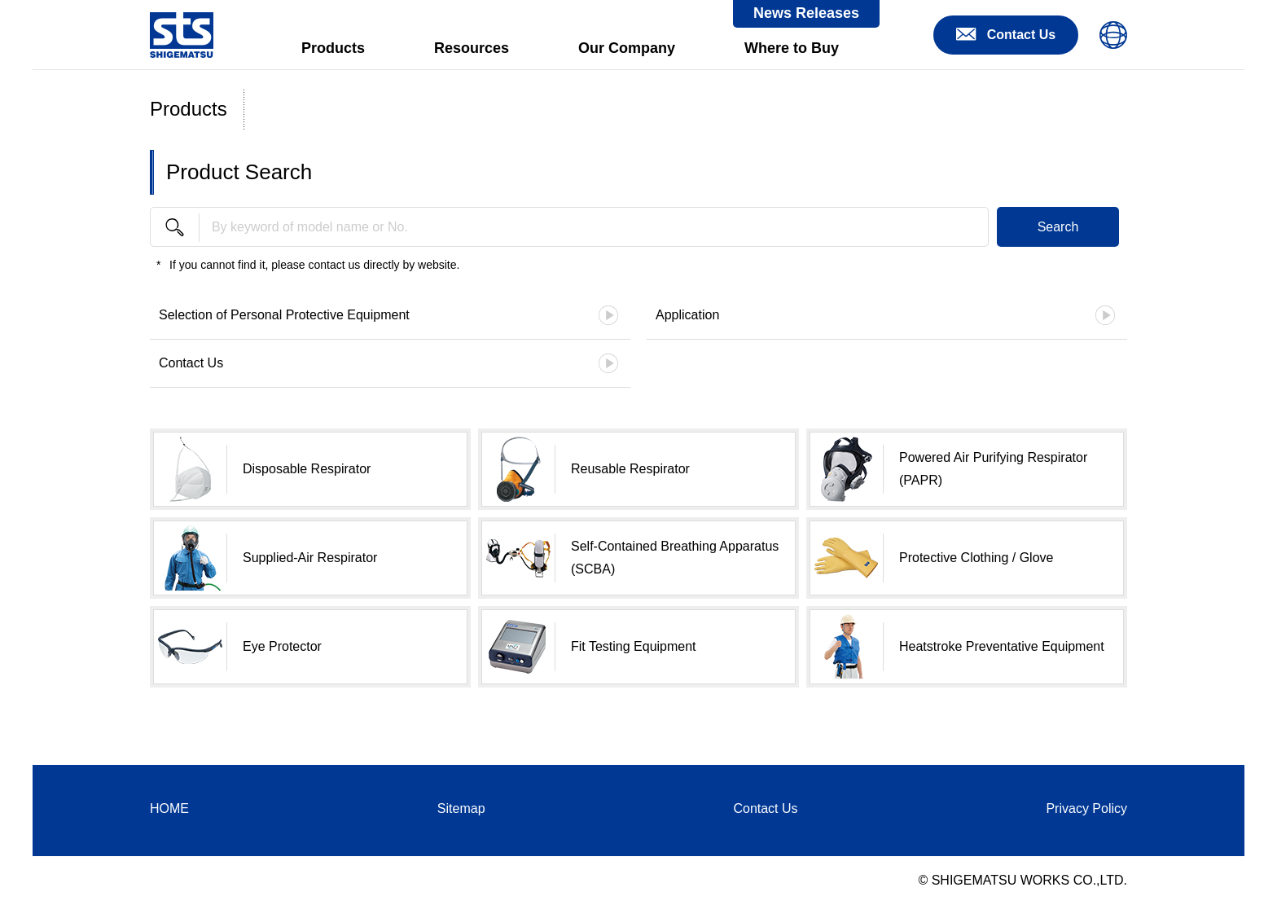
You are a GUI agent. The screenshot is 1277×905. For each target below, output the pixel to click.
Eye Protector (282, 646)
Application (687, 315)
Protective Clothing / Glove (976, 558)
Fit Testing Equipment (633, 646)
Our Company (626, 48)
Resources (471, 48)
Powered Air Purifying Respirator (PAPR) (993, 468)
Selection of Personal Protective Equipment (284, 315)
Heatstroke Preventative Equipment (1001, 646)
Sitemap (461, 808)
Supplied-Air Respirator (310, 558)
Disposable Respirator (307, 469)
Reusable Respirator (630, 469)
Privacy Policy (1086, 808)
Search (1058, 227)
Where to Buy (791, 48)
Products (333, 48)
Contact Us (191, 363)
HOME (169, 808)
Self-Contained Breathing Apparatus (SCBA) (675, 557)
